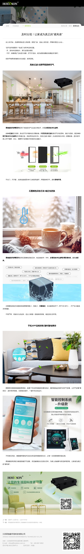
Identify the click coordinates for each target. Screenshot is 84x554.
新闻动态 (76, 26)
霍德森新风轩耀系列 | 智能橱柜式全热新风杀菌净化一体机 (25, 522)
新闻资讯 (28, 26)
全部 (7, 26)
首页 (70, 26)
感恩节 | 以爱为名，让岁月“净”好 (17, 520)
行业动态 (16, 26)
